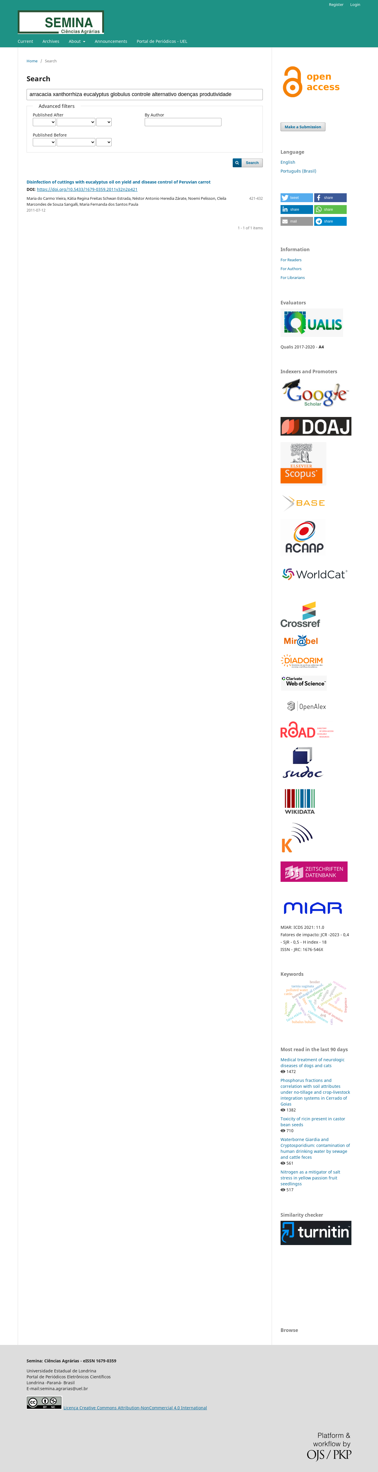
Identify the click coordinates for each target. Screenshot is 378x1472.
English (288, 162)
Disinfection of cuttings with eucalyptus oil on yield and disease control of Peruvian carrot (119, 182)
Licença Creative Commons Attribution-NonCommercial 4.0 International (135, 1408)
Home (32, 61)
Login (355, 4)
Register (336, 4)
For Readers (291, 259)
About (75, 41)
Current (25, 41)
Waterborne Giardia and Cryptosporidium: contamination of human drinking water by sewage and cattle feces (315, 1148)
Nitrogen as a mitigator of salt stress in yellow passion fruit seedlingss (310, 1178)
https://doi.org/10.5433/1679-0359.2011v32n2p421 (87, 189)
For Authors (291, 268)
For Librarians (293, 277)
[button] (297, 197)
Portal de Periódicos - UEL (162, 41)
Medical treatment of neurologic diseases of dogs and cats (313, 1062)
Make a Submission (303, 126)
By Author (154, 115)
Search (252, 162)
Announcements (111, 41)
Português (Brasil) (298, 171)
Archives (51, 41)
